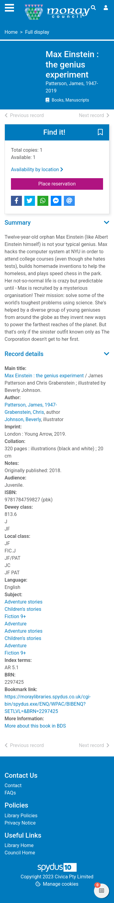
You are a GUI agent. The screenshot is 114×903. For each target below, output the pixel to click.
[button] (100, 133)
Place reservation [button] (70, 183)
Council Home (20, 853)
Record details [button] (24, 354)
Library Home (19, 845)
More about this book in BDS (35, 726)
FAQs (10, 793)
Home (11, 32)
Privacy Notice (20, 823)
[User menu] (106, 7)
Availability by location (37, 169)
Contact (13, 785)
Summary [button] (18, 222)
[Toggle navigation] (9, 7)
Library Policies (21, 815)
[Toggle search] (93, 7)
